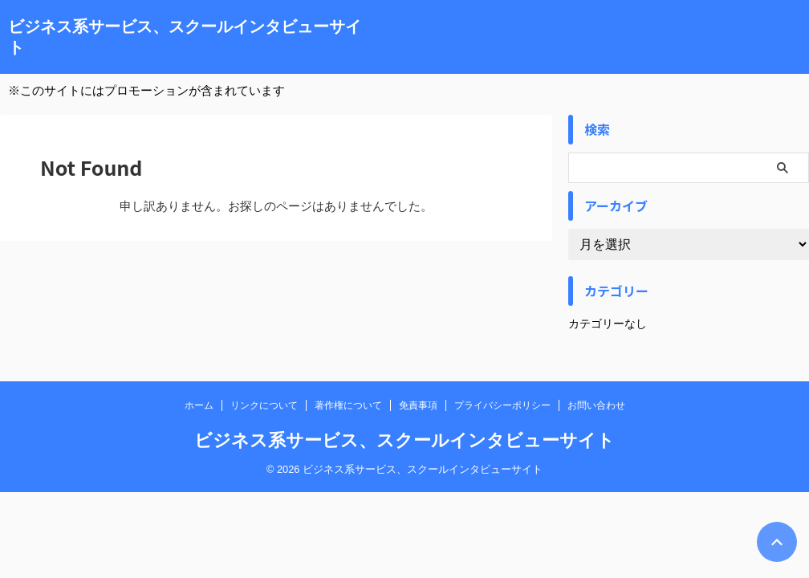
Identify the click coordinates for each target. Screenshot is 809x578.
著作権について (348, 405)
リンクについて (264, 405)
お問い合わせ (596, 405)
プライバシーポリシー (502, 405)
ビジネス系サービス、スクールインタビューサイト (404, 440)
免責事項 (418, 405)
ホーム (199, 405)
